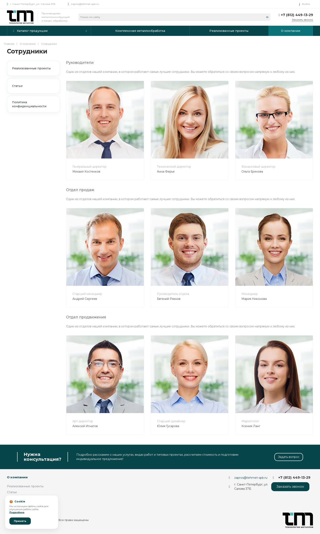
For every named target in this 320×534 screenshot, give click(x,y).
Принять (20, 521)
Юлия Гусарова (168, 426)
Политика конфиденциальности (29, 104)
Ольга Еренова (252, 171)
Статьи (17, 86)
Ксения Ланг (250, 426)
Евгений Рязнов (168, 299)
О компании (17, 477)
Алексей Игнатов (85, 426)
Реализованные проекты (31, 68)
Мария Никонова (254, 299)
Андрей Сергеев (84, 299)
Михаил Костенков (86, 171)
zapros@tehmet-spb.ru (85, 4)
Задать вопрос (288, 457)
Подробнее (16, 512)
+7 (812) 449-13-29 (297, 15)
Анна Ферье (166, 171)
